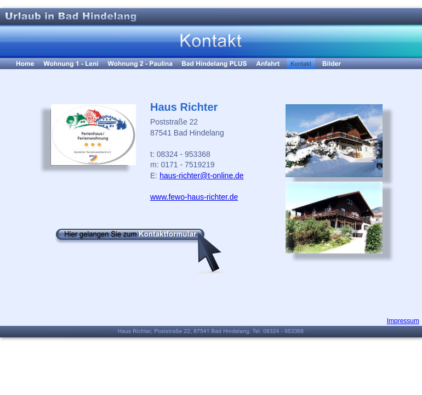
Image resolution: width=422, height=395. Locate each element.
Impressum (403, 321)
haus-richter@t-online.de (201, 175)
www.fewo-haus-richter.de (194, 197)
